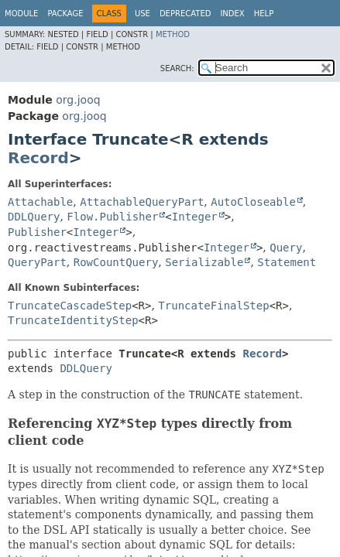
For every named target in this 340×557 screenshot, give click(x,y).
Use (142, 13)
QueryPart (37, 262)
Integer (195, 216)
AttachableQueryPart (142, 202)
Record (38, 158)
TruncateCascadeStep (70, 305)
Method (173, 34)
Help (263, 13)
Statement (286, 262)
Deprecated (185, 13)
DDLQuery (34, 216)
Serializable (204, 262)
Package (65, 13)
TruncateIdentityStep (73, 320)
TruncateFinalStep (213, 305)
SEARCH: (177, 68)
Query (286, 247)
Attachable (40, 202)
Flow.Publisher (112, 216)
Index (232, 13)
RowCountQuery (116, 262)
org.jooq (78, 100)
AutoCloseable (253, 202)
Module (21, 13)
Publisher (37, 232)
